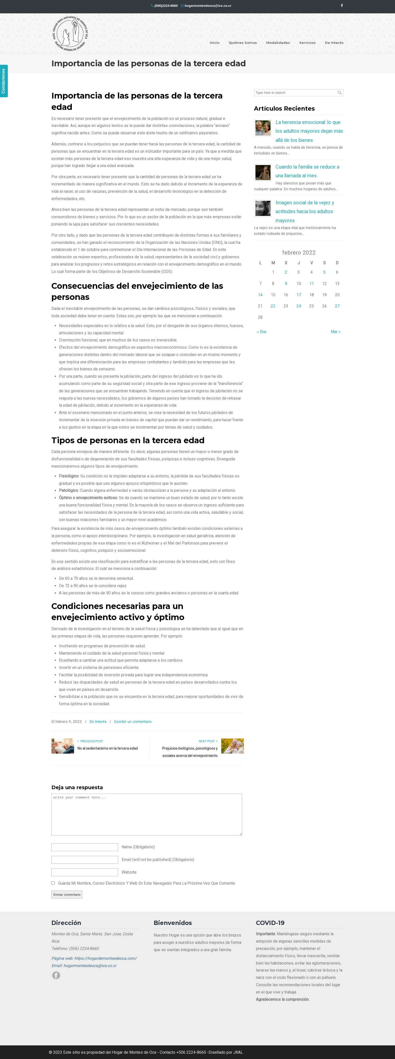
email (158, 859)
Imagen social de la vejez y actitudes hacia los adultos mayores (305, 211)
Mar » (336, 331)
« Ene (262, 331)
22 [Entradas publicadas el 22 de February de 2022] (273, 306)
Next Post (208, 741)
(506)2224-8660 (166, 6)
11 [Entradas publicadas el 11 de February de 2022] (311, 283)
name (138, 847)
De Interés (98, 721)
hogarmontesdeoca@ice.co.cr (208, 6)
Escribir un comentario (133, 721)
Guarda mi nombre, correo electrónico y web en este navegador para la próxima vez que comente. (147, 883)
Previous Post (90, 741)
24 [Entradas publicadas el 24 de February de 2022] (299, 306)
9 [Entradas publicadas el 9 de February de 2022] (286, 283)
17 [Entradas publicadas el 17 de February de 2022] (299, 295)
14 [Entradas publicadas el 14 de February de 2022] (260, 295)
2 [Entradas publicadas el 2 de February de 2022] (286, 272)
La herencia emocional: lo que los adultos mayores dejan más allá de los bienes (309, 131)
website (129, 872)
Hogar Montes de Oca (70, 34)
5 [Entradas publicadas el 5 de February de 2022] (324, 272)
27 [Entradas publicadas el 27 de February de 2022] (337, 306)
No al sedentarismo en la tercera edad (108, 748)
